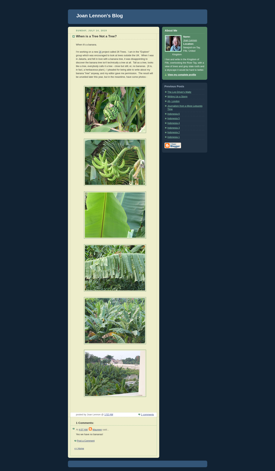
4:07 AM (83, 429)
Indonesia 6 (174, 114)
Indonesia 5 (174, 118)
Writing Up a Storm (177, 96)
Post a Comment (86, 440)
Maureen (97, 429)
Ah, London (174, 101)
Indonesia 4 (174, 123)
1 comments (147, 414)
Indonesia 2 (174, 132)
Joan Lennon (190, 40)
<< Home (79, 448)
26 (100, 52)
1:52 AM (108, 414)
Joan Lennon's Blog (99, 15)
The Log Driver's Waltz (179, 92)
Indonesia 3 (174, 128)
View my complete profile (182, 74)
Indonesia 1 (174, 137)
